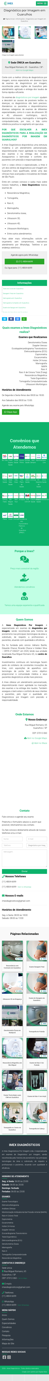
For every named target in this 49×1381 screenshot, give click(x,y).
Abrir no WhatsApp (24, 887)
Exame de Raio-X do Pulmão (37, 1064)
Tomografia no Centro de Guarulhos (12, 1129)
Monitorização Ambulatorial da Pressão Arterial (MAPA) (24, 1212)
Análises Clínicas (8, 1209)
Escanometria (7, 1223)
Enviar (24, 871)
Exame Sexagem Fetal (36, 967)
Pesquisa (6, 1335)
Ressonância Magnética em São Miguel (12, 1064)
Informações (20, 19)
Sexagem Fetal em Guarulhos (13, 293)
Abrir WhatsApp (23, 1305)
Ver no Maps (22, 1278)
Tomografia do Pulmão (37, 1032)
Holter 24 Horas (8, 1226)
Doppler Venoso (8, 1230)
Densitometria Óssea (10, 1244)
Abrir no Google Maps (24, 70)
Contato (5, 1331)
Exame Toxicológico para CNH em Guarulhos (12, 1096)
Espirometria (7, 1219)
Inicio (4, 1315)
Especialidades (9, 1323)
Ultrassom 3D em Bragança (12, 999)
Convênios (7, 1327)
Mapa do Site (8, 1343)
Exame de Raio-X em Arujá (37, 1096)
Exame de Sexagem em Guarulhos (37, 999)
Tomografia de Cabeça (36, 1129)
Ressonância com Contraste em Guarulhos (12, 967)
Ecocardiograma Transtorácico (14, 1233)
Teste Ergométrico (9, 1237)
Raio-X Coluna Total (10, 1216)
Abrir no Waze (40, 743)
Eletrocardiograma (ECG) (12, 1240)
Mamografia (7, 1247)
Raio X (4, 1251)
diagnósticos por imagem (27, 97)
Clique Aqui (10, 412)
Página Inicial (9, 19)
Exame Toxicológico (10, 1201)
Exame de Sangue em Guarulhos (14, 308)
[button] (42, 3)
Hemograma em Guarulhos (12, 298)
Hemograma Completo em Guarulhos (16, 303)
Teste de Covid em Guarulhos (13, 289)
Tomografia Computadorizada (14, 1254)
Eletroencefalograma (10, 1205)
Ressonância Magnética (11, 1258)
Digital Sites (43, 1372)
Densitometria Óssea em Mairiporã (12, 1032)
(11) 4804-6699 (24, 261)
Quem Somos (8, 1319)
